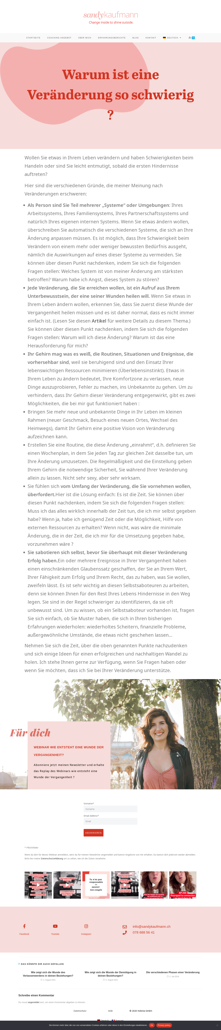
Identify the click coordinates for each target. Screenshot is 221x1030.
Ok (151, 1025)
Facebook (24, 936)
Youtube (55, 936)
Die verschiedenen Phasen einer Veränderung (173, 974)
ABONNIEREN (95, 834)
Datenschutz (80, 1012)
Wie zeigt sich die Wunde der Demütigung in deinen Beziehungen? (110, 976)
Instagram (86, 936)
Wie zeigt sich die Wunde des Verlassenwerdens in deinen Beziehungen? (48, 976)
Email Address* (91, 818)
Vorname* (89, 806)
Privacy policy (164, 1025)
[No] (217, 1025)
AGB (110, 1012)
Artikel (99, 324)
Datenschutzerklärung (52, 860)
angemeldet (33, 1004)
